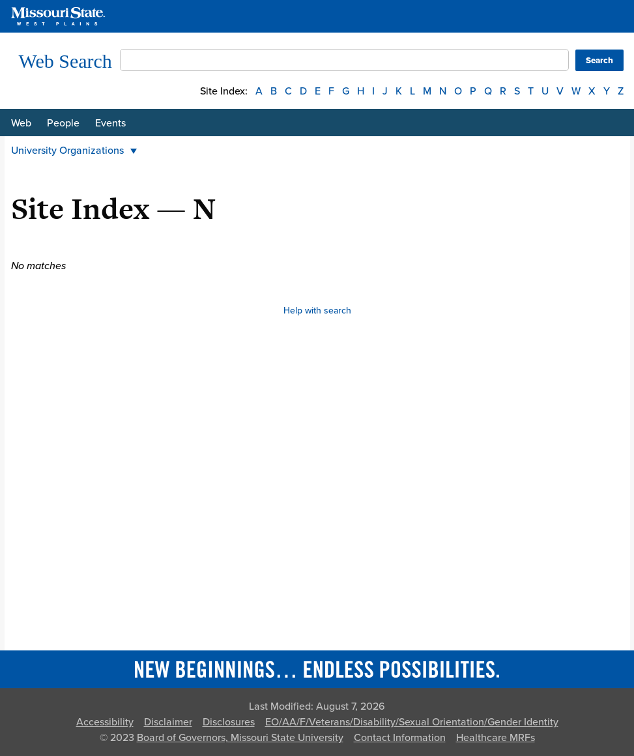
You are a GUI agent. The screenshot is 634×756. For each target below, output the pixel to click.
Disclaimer (168, 722)
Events (110, 123)
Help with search (317, 310)
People (63, 123)
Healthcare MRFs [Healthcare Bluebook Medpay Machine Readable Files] (495, 737)
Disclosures (229, 722)
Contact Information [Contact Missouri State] (400, 737)
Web (21, 123)
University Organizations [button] (74, 150)
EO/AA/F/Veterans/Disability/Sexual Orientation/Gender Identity (411, 722)
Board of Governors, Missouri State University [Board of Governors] (240, 737)
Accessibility (105, 722)
